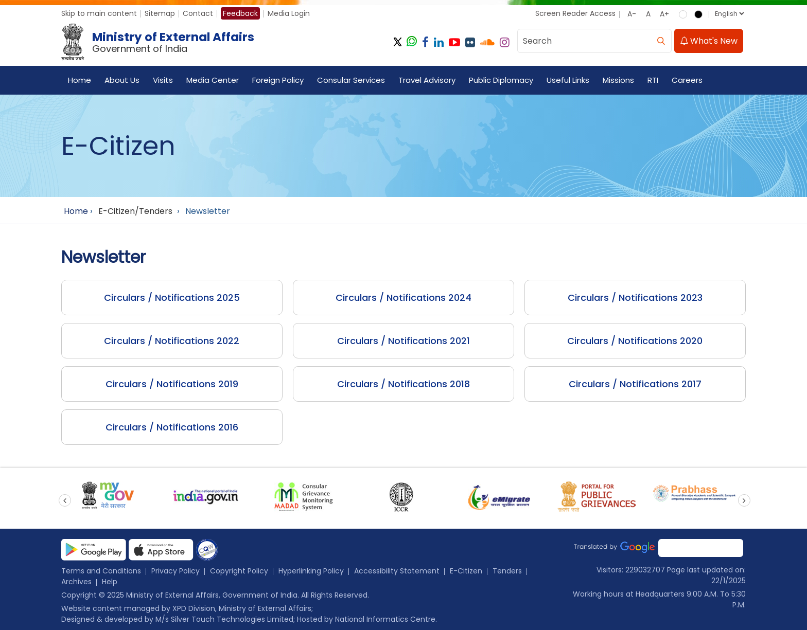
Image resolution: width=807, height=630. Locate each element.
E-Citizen (466, 571)
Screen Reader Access (575, 13)
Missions (618, 80)
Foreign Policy (278, 80)
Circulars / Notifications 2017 (635, 383)
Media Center (212, 80)
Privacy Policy (175, 571)
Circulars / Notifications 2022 (171, 340)
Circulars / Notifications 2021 (403, 340)
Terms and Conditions (101, 571)
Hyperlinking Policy (311, 571)
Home (79, 80)
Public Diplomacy (501, 80)
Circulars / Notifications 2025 (172, 297)
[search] (661, 41)
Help (109, 582)
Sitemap (160, 13)
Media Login (289, 13)
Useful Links (568, 80)
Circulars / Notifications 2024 (403, 297)
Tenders (507, 571)
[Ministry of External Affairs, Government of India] (159, 42)
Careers (687, 80)
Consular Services (351, 80)
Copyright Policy (239, 571)
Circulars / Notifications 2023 (635, 297)
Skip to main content (99, 13)
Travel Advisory (426, 80)
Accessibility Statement (397, 571)
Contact (198, 13)
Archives (76, 582)
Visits (163, 80)
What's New (709, 41)
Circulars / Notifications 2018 (403, 383)
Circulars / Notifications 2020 (635, 340)
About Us (121, 80)
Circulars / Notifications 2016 (172, 427)
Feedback (240, 13)
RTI (652, 80)
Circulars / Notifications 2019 (172, 383)
